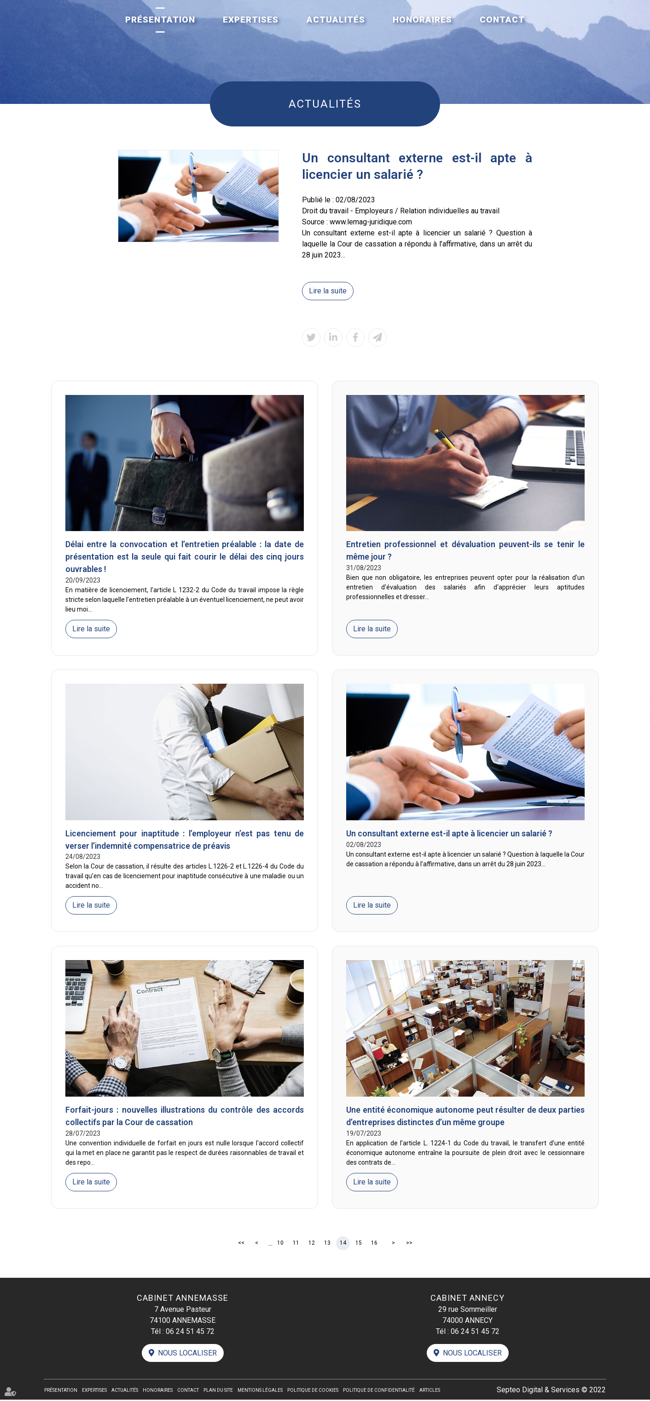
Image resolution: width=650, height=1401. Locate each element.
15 (358, 1244)
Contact (502, 19)
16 (374, 1244)
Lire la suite (328, 290)
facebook (631, 682)
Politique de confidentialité (379, 1391)
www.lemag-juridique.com (371, 221)
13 (327, 1244)
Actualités (336, 19)
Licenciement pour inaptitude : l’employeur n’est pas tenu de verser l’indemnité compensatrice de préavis (184, 840)
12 (311, 1244)
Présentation (160, 19)
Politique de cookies (312, 1391)
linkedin (631, 700)
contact (631, 719)
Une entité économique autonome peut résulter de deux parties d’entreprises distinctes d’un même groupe (465, 1117)
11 (296, 1244)
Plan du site (218, 1391)
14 (343, 1244)
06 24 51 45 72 (190, 1331)
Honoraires (422, 19)
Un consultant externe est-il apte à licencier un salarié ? (451, 834)
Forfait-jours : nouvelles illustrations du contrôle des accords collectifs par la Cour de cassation (184, 1117)
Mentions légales (260, 1391)
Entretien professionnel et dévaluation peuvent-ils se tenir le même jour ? (465, 551)
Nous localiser (187, 1354)
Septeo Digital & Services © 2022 (551, 1390)
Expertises (251, 19)
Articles (429, 1391)
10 (280, 1244)
